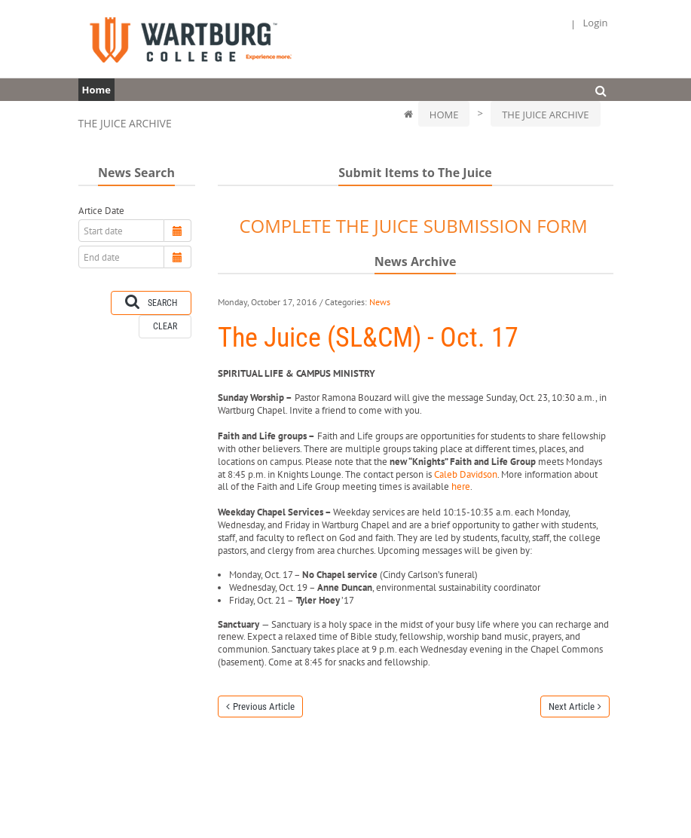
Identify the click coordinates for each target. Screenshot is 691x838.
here (460, 486)
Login (595, 23)
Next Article (572, 706)
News (379, 301)
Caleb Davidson (465, 474)
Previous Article (264, 706)
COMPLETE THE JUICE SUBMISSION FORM (413, 225)
